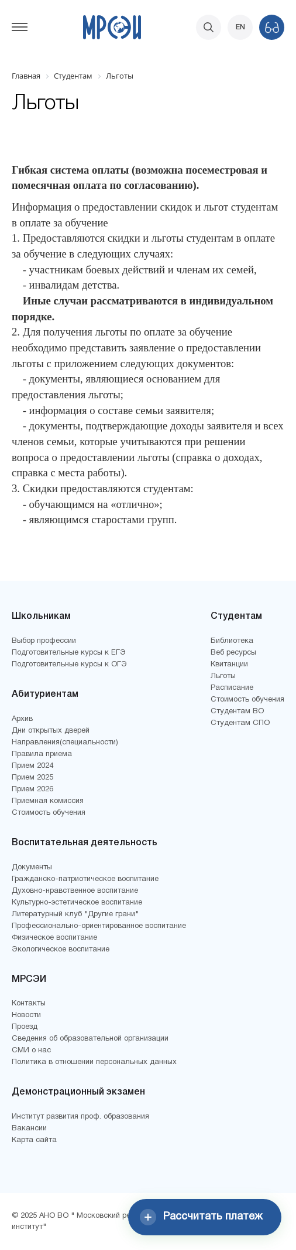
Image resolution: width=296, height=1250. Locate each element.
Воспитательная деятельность (84, 843)
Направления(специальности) (65, 742)
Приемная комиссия (48, 801)
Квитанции (229, 664)
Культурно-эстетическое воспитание (77, 902)
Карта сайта (34, 1140)
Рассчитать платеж (201, 1217)
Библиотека (232, 641)
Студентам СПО (240, 723)
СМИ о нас (31, 1050)
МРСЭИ (29, 979)
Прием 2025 (32, 777)
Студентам (236, 616)
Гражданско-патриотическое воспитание (85, 879)
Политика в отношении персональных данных (94, 1062)
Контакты (29, 1003)
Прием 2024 (32, 766)
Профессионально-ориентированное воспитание (99, 926)
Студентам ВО (237, 711)
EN (240, 27)
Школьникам (41, 616)
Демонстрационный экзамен (78, 1092)
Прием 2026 (32, 789)
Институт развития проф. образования (80, 1116)
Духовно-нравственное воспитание (75, 891)
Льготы (223, 676)
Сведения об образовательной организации (90, 1038)
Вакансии (29, 1128)
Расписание (232, 688)
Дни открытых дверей (51, 730)
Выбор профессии (44, 641)
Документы (32, 867)
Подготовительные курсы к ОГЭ (69, 664)
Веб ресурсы (233, 652)
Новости (26, 1015)
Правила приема (42, 754)
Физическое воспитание (54, 937)
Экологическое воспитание (60, 949)
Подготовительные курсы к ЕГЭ (69, 652)
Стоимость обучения (48, 813)
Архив (22, 719)
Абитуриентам (45, 694)
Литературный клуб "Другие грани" (75, 914)
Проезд (24, 1027)
